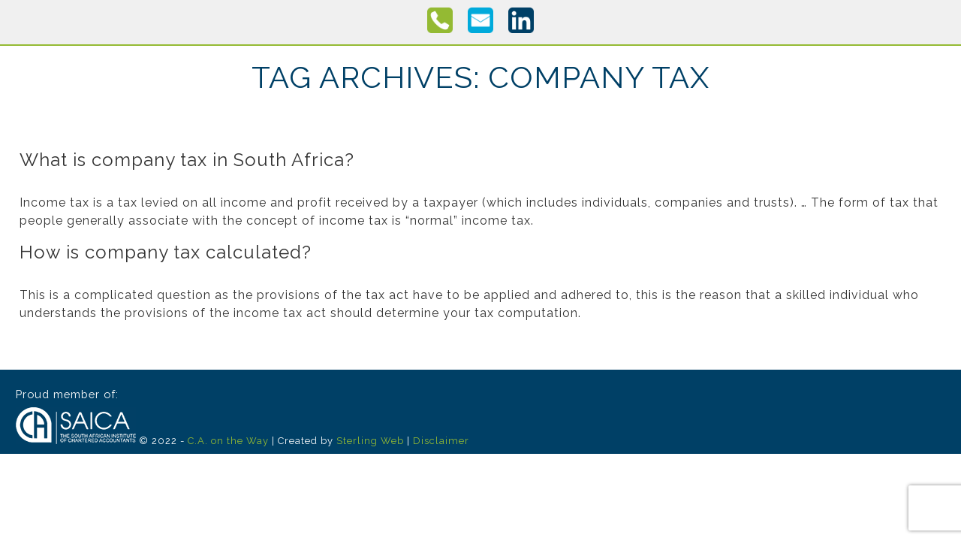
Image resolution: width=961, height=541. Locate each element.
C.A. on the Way (228, 440)
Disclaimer (441, 440)
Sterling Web (370, 440)
